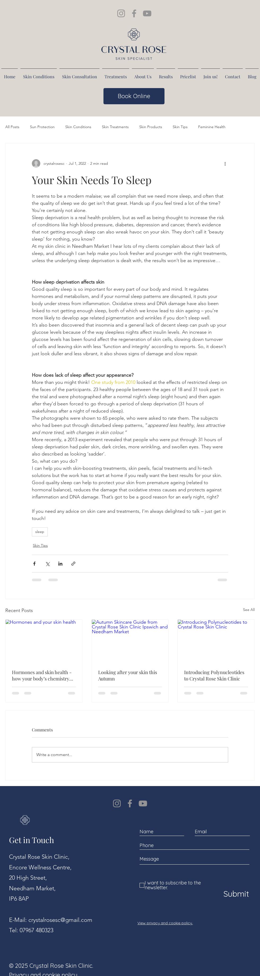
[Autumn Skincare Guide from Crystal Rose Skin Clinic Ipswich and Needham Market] (130, 641)
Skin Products (150, 126)
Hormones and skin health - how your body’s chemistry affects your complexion (42, 675)
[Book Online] (133, 96)
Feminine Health (212, 126)
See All (249, 609)
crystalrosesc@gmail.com (60, 919)
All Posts (12, 126)
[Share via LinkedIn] (60, 563)
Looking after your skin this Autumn (127, 675)
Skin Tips (180, 126)
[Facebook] (130, 803)
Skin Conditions (78, 126)
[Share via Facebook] (34, 563)
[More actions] (225, 163)
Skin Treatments (115, 126)
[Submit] (235, 893)
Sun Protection (42, 126)
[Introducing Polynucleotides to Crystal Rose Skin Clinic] (216, 641)
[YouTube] (143, 803)
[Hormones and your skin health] (44, 641)
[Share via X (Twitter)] (47, 563)
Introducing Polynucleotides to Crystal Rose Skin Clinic (214, 675)
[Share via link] (73, 563)
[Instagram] (117, 803)
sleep (39, 531)
